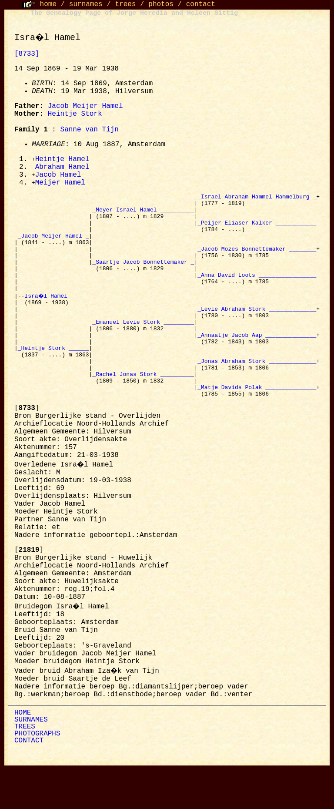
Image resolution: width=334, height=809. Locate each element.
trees (125, 4)
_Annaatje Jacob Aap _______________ (256, 364)
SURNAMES (31, 761)
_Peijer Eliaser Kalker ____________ (256, 231)
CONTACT (28, 782)
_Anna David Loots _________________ (256, 293)
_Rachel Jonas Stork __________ (143, 411)
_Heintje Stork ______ (53, 379)
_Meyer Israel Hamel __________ (143, 215)
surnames (86, 4)
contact (200, 4)
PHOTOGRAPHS (37, 775)
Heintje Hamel (62, 160)
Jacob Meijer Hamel (85, 106)
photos (161, 4)
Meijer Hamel (60, 184)
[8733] (27, 54)
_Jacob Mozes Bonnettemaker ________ (256, 262)
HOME (22, 754)
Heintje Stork (75, 114)
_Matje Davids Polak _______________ (256, 426)
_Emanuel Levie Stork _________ (143, 348)
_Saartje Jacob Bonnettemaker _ (143, 278)
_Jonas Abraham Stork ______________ (256, 395)
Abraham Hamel (62, 168)
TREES (24, 768)
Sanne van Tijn (89, 130)
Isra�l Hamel (48, 317)
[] (27, 449)
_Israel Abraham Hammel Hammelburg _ (256, 199)
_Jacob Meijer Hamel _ (53, 246)
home (48, 4)
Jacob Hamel (58, 176)
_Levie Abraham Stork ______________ (256, 332)
